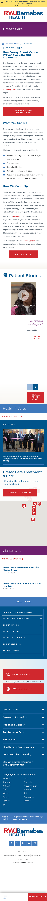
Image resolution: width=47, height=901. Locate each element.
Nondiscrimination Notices (12, 856)
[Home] (23, 14)
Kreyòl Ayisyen (30, 786)
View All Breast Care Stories (35, 397)
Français (27, 782)
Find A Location (19, 689)
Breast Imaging (11, 625)
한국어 (6, 793)
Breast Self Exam (12, 644)
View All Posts (12, 417)
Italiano (27, 789)
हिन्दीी (5, 789)
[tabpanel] (23, 298)
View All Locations (20, 493)
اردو (4, 804)
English (6, 778)
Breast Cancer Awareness (17, 619)
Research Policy (23, 859)
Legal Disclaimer (36, 856)
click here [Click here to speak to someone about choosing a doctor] (23, 819)
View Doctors (18, 674)
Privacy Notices (23, 852)
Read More (37, 337)
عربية (26, 778)
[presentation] (35, 330)
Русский (6, 801)
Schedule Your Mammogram (23, 111)
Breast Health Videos (14, 638)
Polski (6, 797)
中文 (25, 793)
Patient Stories (11, 650)
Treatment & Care (12, 44)
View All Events (12, 559)
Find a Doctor (23, 254)
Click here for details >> (23, 6)
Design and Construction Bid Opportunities (18, 763)
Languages (26, 856)
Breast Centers (29, 241)
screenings (17, 216)
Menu (5, 896)
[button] (37, 897)
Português (28, 797)
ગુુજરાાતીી (6, 786)
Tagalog (7, 782)
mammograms (9, 89)
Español (27, 801)
